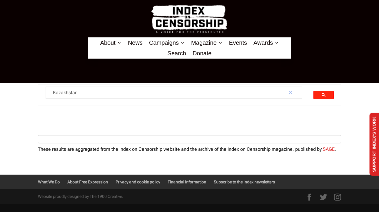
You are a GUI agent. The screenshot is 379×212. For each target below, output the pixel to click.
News (135, 43)
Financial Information (187, 182)
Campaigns (164, 43)
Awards (263, 43)
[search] (162, 92)
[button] (290, 93)
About (108, 43)
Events (238, 43)
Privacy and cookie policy (138, 182)
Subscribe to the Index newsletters (244, 182)
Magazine (204, 43)
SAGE (329, 149)
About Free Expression (87, 182)
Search (177, 53)
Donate (202, 53)
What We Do (49, 182)
